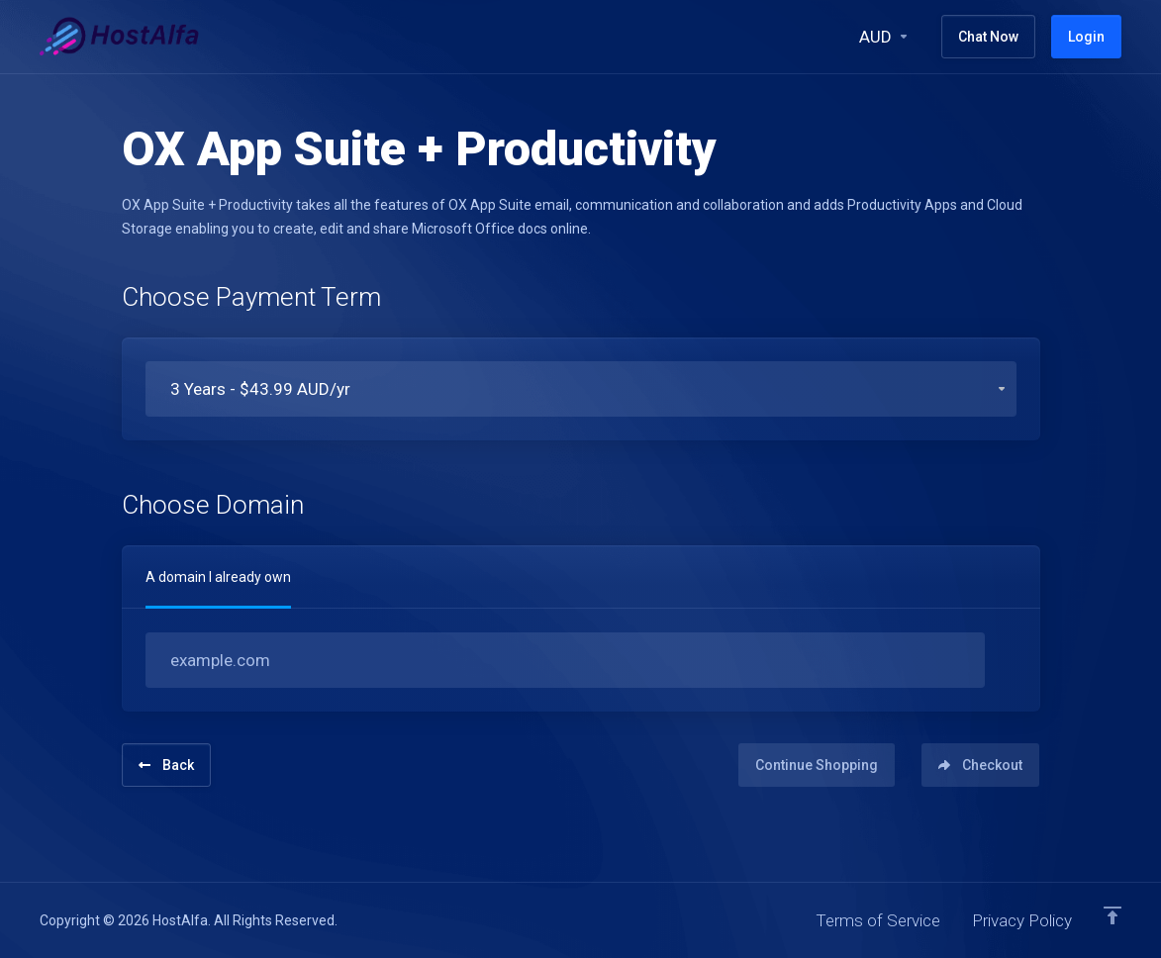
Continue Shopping (816, 765)
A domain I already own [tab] (218, 577)
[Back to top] (1112, 915)
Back (166, 765)
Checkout (980, 765)
